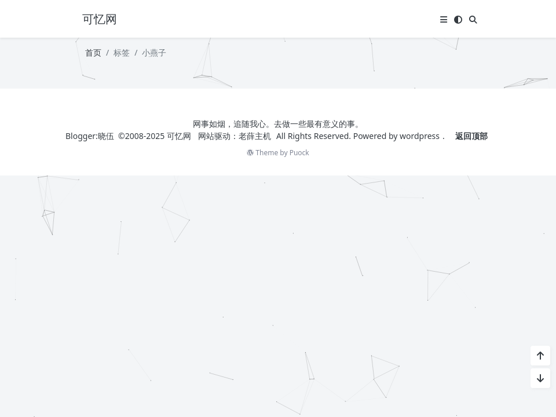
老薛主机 (255, 135)
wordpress (420, 135)
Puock (299, 153)
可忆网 (179, 135)
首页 (93, 52)
